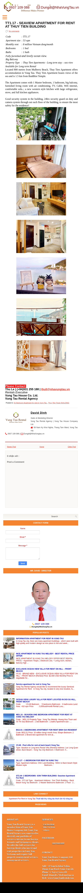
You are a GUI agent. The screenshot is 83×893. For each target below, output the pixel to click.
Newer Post (11, 447)
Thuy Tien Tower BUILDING (58, 403)
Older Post (72, 447)
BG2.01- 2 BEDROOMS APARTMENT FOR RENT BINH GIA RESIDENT (46, 730)
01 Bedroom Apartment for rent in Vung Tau (30, 403)
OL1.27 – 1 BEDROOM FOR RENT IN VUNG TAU (37, 760)
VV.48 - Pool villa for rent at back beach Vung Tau (38, 745)
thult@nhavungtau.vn (55, 389)
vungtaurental (58, 843)
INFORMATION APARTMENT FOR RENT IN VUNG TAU (40, 638)
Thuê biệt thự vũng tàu (45, 799)
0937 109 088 (42, 624)
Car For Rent (48, 824)
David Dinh (39, 412)
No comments (14, 31)
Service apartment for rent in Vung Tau (33, 684)
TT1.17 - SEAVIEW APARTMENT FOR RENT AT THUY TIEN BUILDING (40, 24)
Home (41, 447)
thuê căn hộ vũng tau (64, 799)
